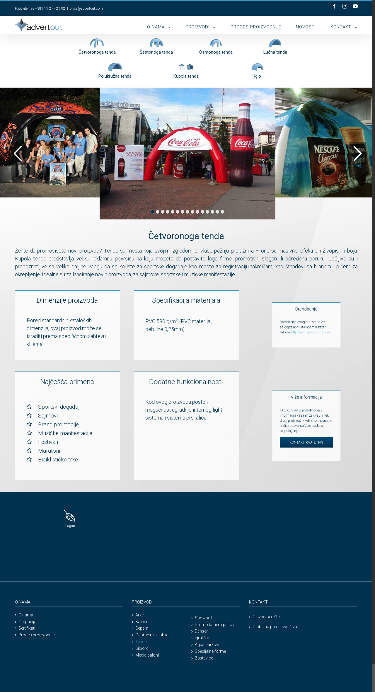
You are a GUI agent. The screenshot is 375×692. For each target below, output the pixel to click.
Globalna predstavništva (275, 627)
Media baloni (147, 655)
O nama (25, 615)
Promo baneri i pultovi (215, 624)
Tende (140, 641)
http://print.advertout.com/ (270, 326)
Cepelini (142, 628)
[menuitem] (166, 25)
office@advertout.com (86, 8)
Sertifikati (26, 628)
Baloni (141, 621)
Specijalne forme (210, 651)
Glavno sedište (266, 617)
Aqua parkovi (207, 644)
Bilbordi (142, 648)
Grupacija (27, 621)
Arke (139, 615)
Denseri (202, 631)
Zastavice (204, 658)
